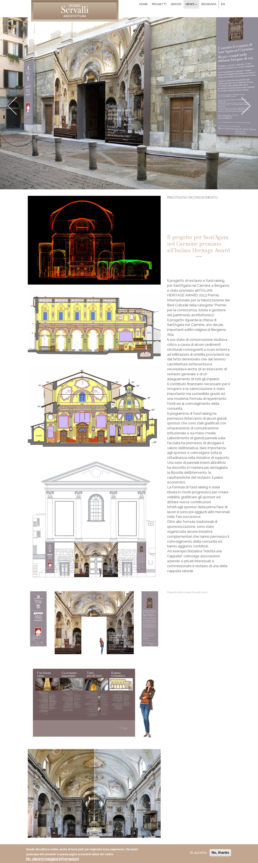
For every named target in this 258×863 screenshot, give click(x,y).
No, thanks (220, 854)
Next (246, 106)
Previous (12, 106)
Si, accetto (198, 854)
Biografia (208, 4)
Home (143, 4)
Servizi (176, 4)
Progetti (159, 4)
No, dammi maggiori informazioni (52, 860)
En (223, 4)
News (191, 4)
